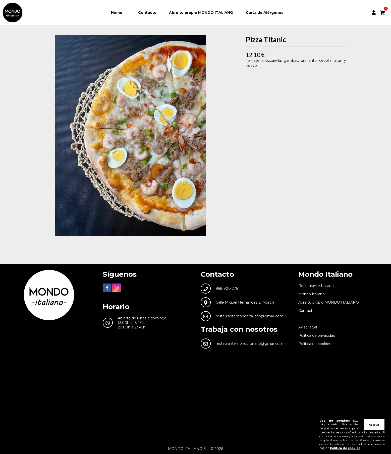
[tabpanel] (130, 135)
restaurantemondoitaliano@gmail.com (249, 316)
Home (116, 12)
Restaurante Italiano (316, 285)
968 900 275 (227, 288)
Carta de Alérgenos (264, 12)
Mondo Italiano (311, 294)
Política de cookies (314, 344)
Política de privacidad (316, 335)
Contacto (147, 12)
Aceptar (374, 424)
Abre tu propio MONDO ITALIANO (201, 12)
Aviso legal (307, 327)
